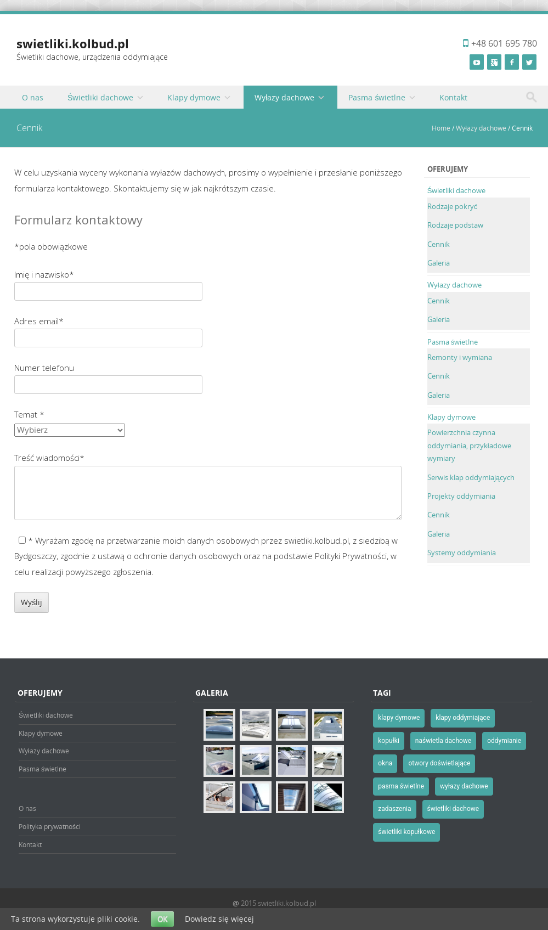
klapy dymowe (399, 718)
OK (162, 919)
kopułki (388, 741)
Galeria (438, 263)
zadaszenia (394, 809)
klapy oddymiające (463, 718)
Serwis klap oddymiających (471, 477)
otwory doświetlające (439, 763)
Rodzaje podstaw (455, 225)
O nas (32, 97)
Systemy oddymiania (461, 552)
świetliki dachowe (453, 809)
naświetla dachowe (443, 741)
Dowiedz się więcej (219, 919)
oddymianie (504, 741)
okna (385, 763)
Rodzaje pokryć (452, 206)
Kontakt (453, 97)
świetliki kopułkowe (406, 832)
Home (441, 127)
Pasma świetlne (376, 97)
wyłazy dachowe (464, 786)
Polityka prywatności (50, 826)
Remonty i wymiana (459, 357)
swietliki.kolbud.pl (72, 43)
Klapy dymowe (194, 97)
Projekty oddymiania (461, 496)
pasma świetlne (401, 786)
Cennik (438, 244)
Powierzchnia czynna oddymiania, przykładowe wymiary (469, 445)
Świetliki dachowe (100, 97)
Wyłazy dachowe (284, 97)
